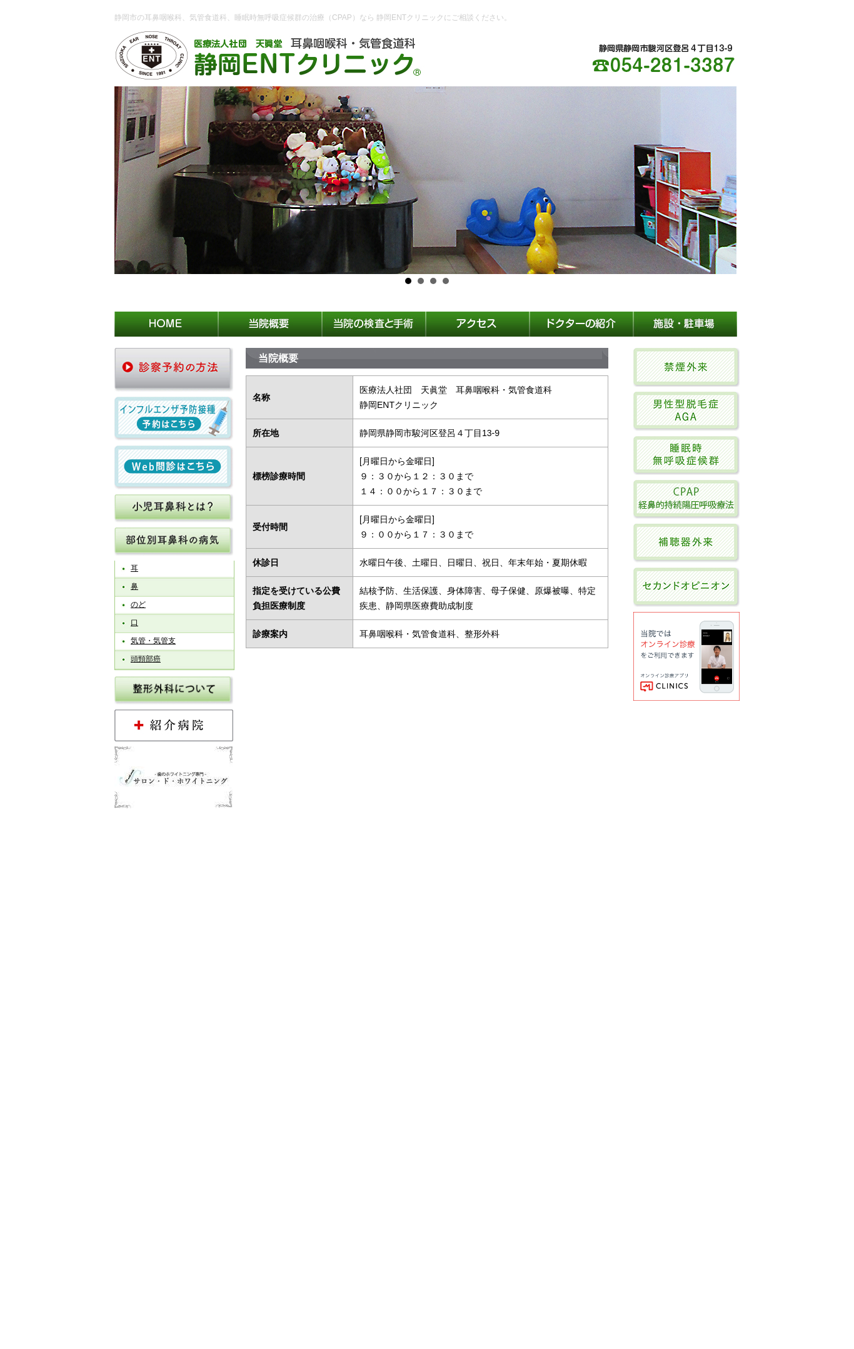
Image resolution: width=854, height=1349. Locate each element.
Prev (131, 180)
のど (138, 604)
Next (723, 180)
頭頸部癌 (146, 658)
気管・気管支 (153, 640)
